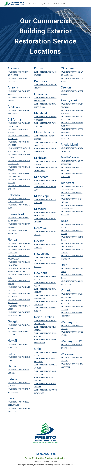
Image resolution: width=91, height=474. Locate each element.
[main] (45, 34)
